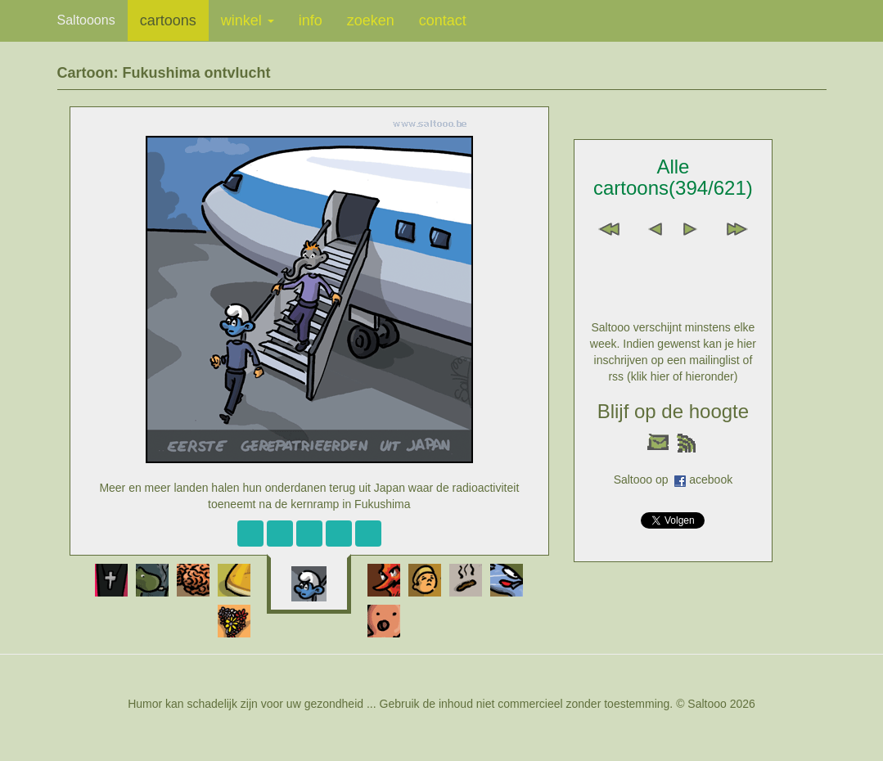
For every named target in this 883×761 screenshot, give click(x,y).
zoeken (370, 20)
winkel (247, 20)
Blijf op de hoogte (673, 411)
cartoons (168, 20)
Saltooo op (644, 479)
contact (442, 20)
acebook (710, 479)
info (310, 20)
